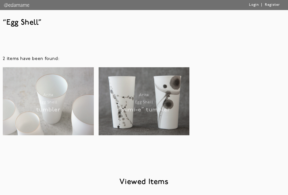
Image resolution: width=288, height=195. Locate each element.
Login (254, 5)
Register (272, 5)
